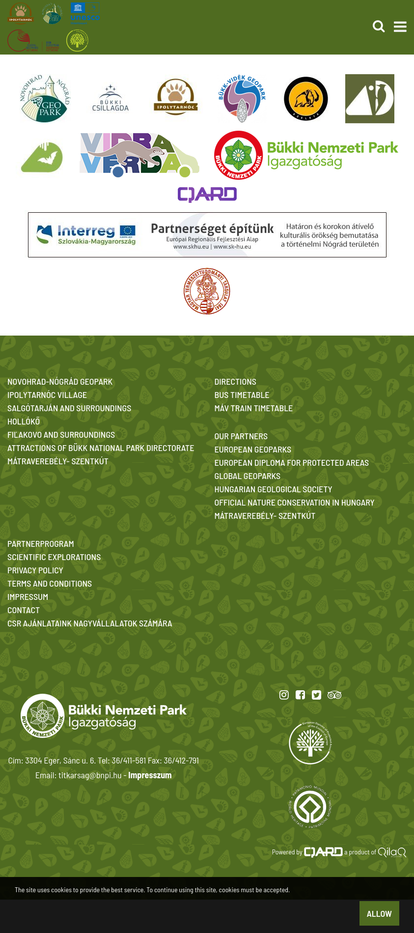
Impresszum (149, 774)
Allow (379, 913)
